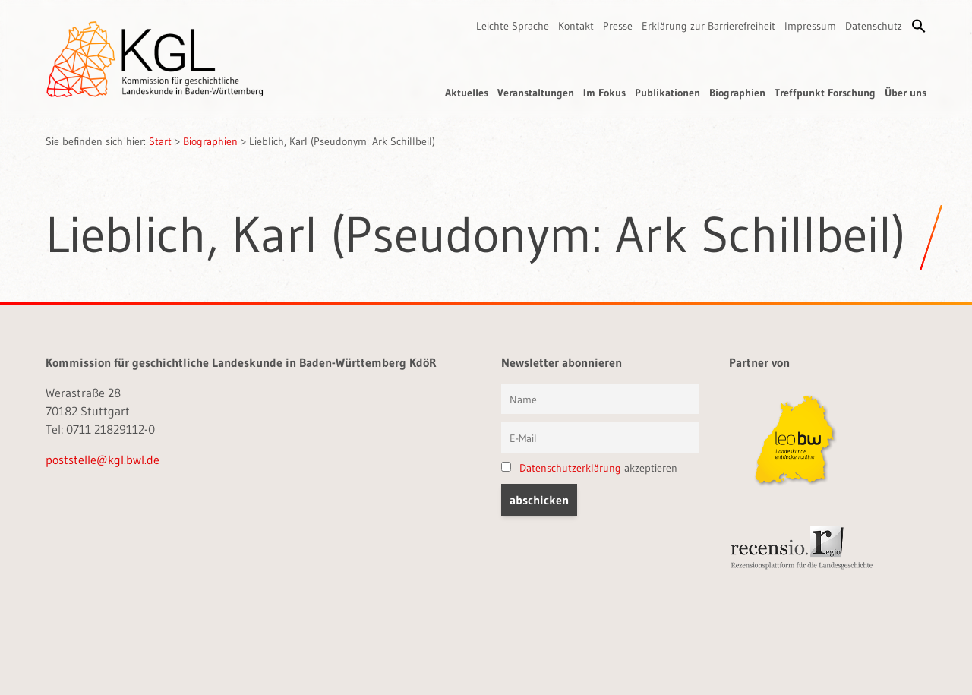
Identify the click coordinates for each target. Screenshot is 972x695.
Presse (618, 26)
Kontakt (576, 26)
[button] (918, 25)
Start (160, 141)
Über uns (905, 93)
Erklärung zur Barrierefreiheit (708, 26)
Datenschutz (873, 26)
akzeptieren (589, 468)
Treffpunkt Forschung (825, 93)
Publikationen (667, 93)
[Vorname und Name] (600, 399)
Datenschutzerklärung (570, 468)
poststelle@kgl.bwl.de (102, 459)
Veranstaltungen (535, 93)
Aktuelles (466, 93)
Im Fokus (604, 93)
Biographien (737, 93)
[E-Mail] (600, 437)
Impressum (810, 26)
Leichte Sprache (512, 26)
